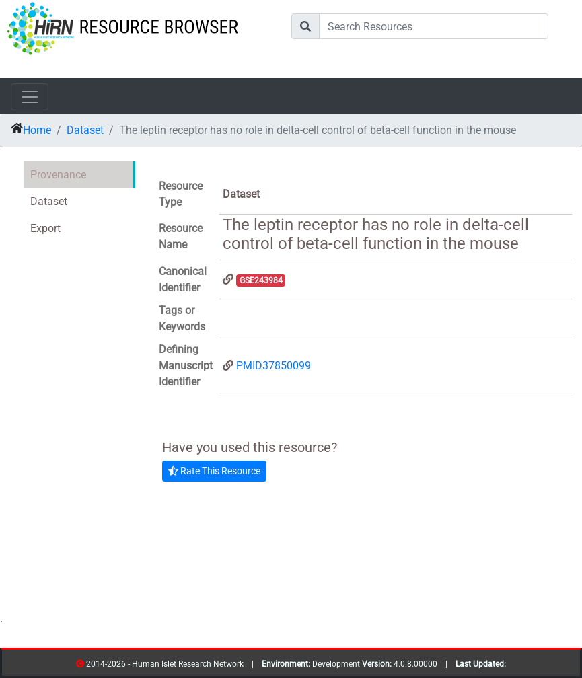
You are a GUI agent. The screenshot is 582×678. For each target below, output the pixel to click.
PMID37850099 (273, 365)
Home (37, 130)
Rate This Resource (214, 470)
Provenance (58, 174)
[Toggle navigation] (29, 96)
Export (45, 228)
